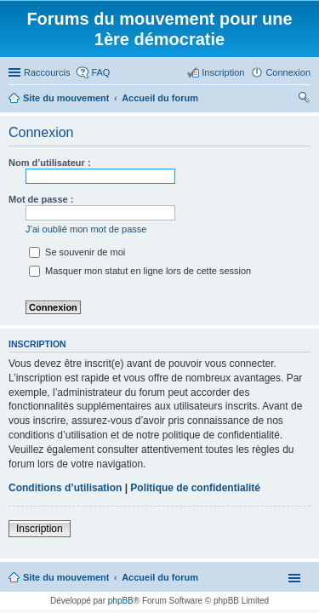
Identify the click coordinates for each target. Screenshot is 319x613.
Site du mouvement (66, 577)
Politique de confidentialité (195, 488)
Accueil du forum (160, 577)
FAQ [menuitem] (100, 72)
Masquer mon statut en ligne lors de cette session (140, 271)
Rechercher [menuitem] (303, 99)
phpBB (121, 600)
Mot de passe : (41, 199)
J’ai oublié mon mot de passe (86, 229)
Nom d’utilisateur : (50, 163)
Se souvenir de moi (77, 252)
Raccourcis (47, 72)
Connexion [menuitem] (287, 72)
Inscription (39, 529)
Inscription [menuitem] (223, 72)
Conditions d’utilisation (65, 488)
